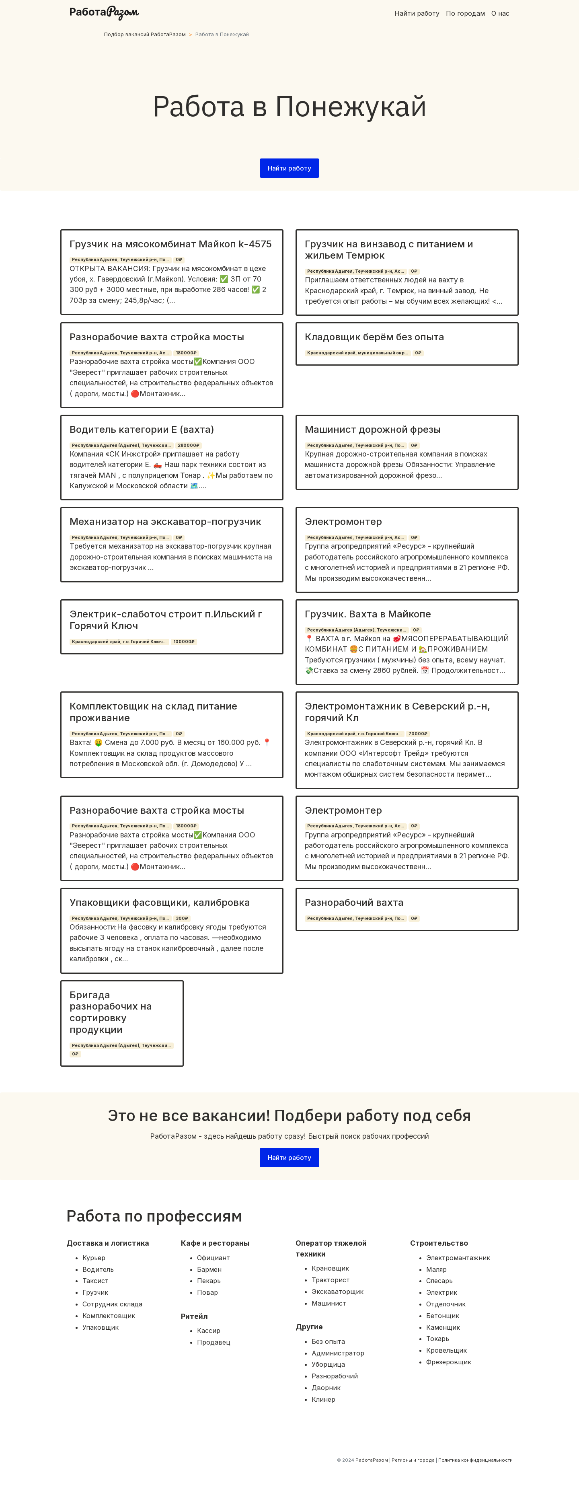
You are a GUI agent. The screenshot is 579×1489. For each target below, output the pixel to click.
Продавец (213, 1342)
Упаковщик (100, 1327)
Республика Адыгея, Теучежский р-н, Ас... (355, 271)
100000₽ (184, 641)
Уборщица (328, 1364)
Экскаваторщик (337, 1291)
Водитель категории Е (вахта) (142, 429)
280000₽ (188, 445)
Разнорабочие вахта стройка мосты (157, 337)
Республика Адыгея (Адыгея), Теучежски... (121, 445)
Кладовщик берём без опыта (374, 337)
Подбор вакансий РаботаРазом (145, 34)
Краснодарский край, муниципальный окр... (357, 353)
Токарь (437, 1339)
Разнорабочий (335, 1376)
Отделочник (446, 1304)
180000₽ (186, 353)
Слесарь (439, 1281)
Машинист (329, 1303)
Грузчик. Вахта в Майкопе (368, 614)
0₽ (179, 259)
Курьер (93, 1258)
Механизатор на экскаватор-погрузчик (165, 521)
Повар (207, 1292)
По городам (465, 13)
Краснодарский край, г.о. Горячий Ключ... (119, 641)
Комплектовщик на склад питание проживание (153, 712)
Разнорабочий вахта (354, 902)
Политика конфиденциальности (475, 1460)
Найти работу (416, 13)
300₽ (182, 918)
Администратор (338, 1353)
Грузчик (95, 1292)
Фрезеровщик (448, 1362)
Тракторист (331, 1280)
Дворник (326, 1388)
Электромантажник (458, 1258)
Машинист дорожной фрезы (373, 429)
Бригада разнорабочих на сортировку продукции (111, 1012)
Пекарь (209, 1281)
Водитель (98, 1269)
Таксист (95, 1281)
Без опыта (328, 1341)
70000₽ (418, 733)
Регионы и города (413, 1460)
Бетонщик (442, 1316)
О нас (500, 13)
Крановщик (330, 1268)
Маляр (436, 1269)
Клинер (323, 1399)
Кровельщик (446, 1350)
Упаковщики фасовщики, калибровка (160, 902)
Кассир (208, 1331)
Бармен (209, 1269)
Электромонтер (343, 521)
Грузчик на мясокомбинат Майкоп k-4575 (171, 244)
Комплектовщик (108, 1316)
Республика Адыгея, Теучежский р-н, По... (120, 259)
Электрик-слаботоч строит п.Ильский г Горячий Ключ (166, 619)
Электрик (441, 1292)
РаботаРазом (371, 1460)
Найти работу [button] (289, 168)
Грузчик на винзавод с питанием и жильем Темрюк (389, 249)
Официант (213, 1258)
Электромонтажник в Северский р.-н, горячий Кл (397, 712)
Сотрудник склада (112, 1304)
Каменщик (443, 1327)
